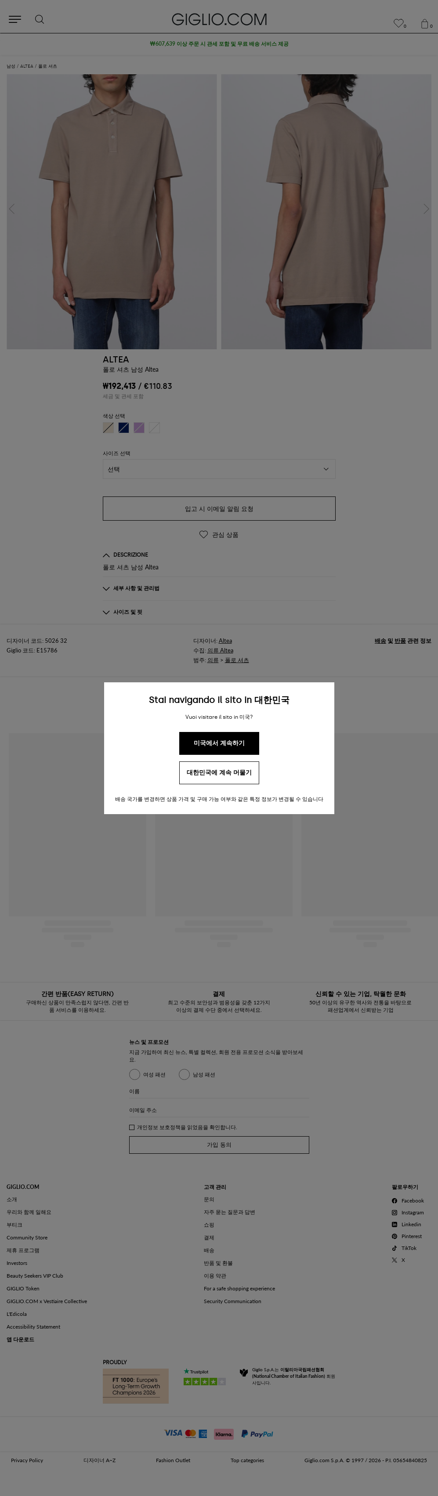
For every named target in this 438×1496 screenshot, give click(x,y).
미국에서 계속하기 (219, 743)
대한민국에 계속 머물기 (219, 772)
